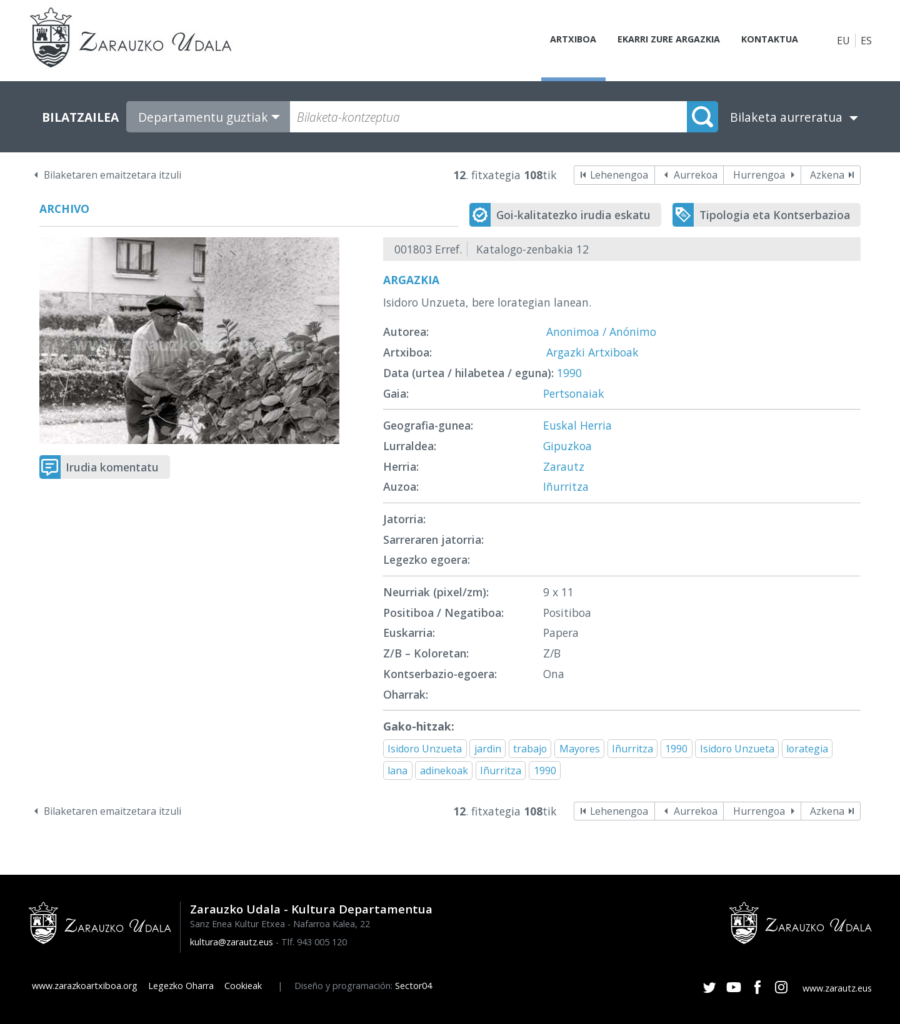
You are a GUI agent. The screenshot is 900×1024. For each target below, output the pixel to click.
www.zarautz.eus (837, 988)
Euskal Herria (577, 425)
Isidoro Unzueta (425, 749)
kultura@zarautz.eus (231, 942)
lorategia (807, 749)
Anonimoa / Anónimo (601, 331)
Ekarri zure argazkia (656, 40)
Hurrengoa (759, 175)
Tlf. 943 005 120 (314, 942)
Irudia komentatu (112, 467)
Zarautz (563, 466)
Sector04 (413, 986)
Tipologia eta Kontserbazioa (774, 214)
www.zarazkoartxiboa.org (85, 986)
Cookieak (243, 986)
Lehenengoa (619, 175)
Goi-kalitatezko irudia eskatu (573, 214)
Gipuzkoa (567, 445)
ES (866, 40)
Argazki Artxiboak (592, 352)
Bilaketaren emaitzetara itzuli (112, 175)
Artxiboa (553, 40)
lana (398, 770)
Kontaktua (765, 40)
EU (843, 40)
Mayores (579, 749)
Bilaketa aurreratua (786, 117)
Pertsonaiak (573, 393)
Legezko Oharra (181, 986)
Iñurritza (566, 486)
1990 (569, 372)
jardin (487, 749)
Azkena (827, 175)
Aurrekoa (696, 175)
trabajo (530, 749)
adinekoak (444, 770)
